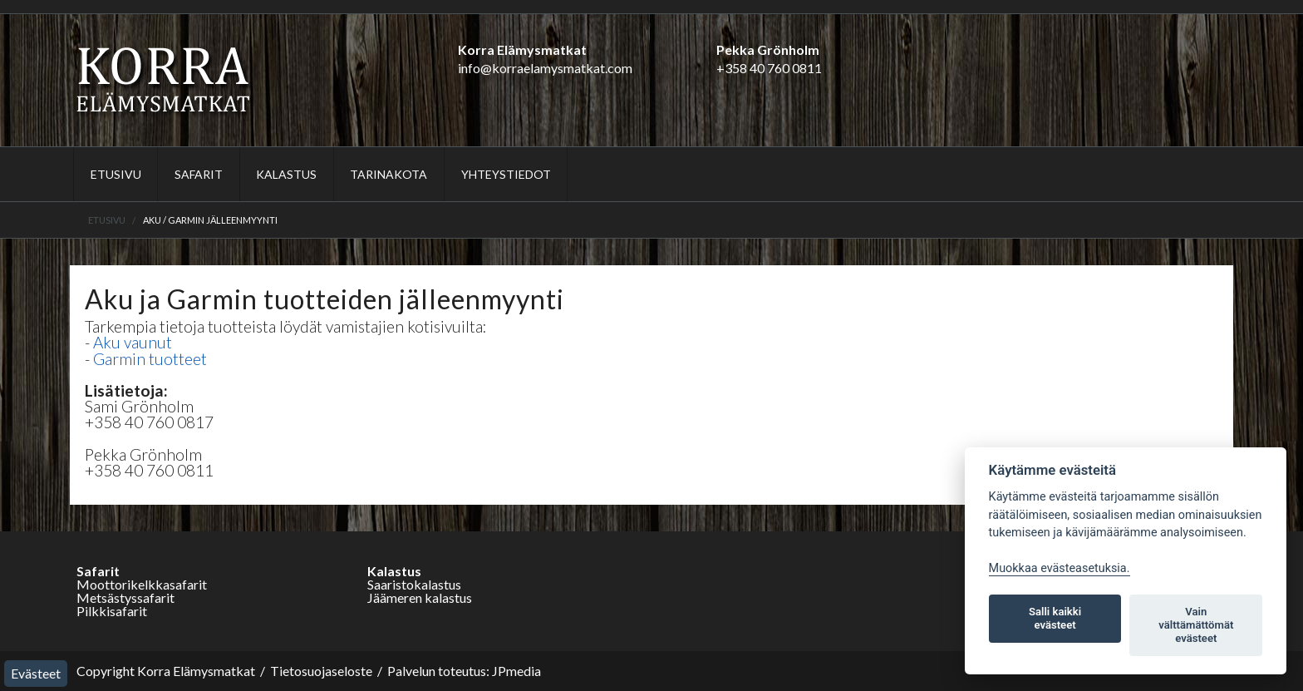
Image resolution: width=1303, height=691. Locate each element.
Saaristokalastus (414, 584)
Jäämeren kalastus (419, 597)
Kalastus (286, 174)
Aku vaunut (132, 342)
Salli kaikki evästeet (1055, 618)
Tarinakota (388, 174)
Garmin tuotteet (150, 358)
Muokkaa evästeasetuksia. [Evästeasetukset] (1059, 568)
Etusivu (116, 174)
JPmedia (516, 671)
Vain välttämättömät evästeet (1195, 624)
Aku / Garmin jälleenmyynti (210, 220)
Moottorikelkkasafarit (141, 584)
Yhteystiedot (506, 174)
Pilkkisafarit (111, 611)
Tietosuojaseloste (321, 671)
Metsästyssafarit (125, 597)
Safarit (199, 174)
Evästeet (36, 673)
